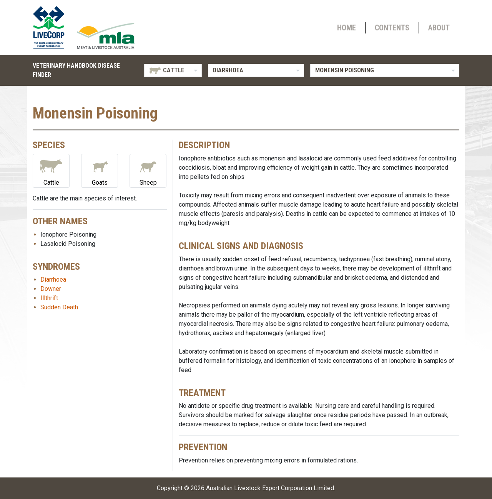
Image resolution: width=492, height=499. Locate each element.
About (439, 27)
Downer (50, 288)
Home (346, 27)
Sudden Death (59, 307)
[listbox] (173, 70)
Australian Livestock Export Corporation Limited (270, 488)
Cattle (51, 170)
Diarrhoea (53, 279)
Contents (392, 27)
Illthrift (49, 298)
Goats (99, 170)
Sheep (148, 170)
